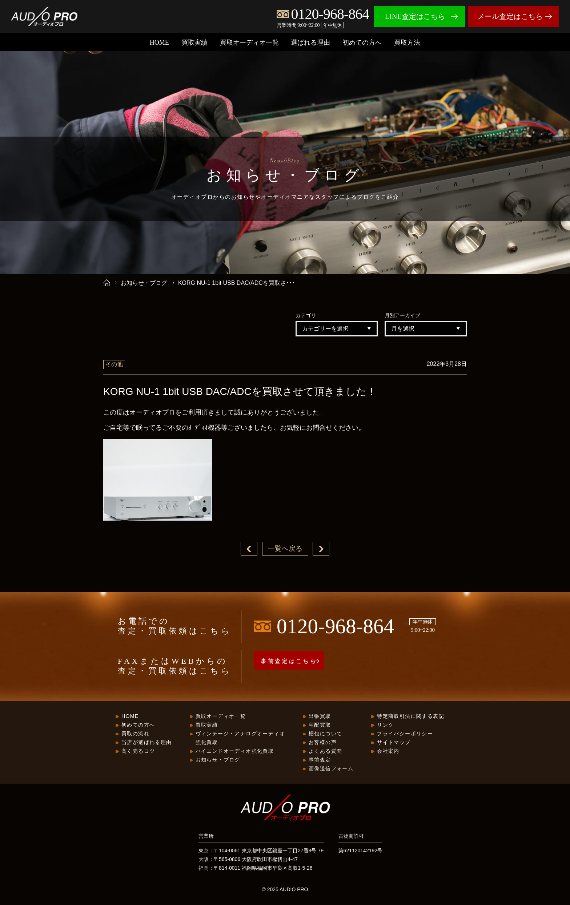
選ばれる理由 (310, 42)
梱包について (325, 734)
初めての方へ (362, 42)
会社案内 (388, 751)
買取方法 (407, 42)
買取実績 (194, 42)
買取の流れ (135, 734)
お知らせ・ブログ (144, 283)
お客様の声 (323, 743)
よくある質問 (325, 751)
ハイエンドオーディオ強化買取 (235, 751)
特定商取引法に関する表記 (410, 716)
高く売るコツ (138, 751)
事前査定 (320, 760)
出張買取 (320, 716)
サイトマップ (393, 743)
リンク (385, 725)
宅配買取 (320, 725)
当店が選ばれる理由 (146, 743)
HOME (159, 42)
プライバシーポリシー (405, 734)
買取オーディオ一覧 (249, 42)
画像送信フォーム (331, 769)
